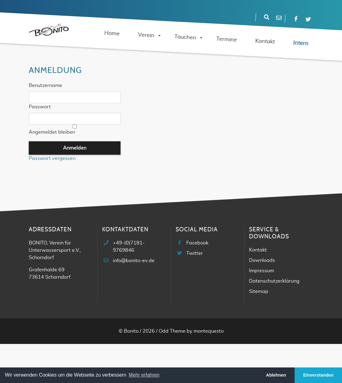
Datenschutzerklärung (274, 281)
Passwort (40, 106)
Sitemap (258, 291)
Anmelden (74, 148)
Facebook (197, 242)
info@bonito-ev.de (133, 260)
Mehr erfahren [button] (144, 375)
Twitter (194, 253)
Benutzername (45, 85)
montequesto (209, 331)
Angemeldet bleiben (52, 132)
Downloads (262, 260)
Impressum (261, 270)
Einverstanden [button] (318, 375)
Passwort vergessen (52, 158)
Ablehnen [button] (276, 375)
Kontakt (258, 250)
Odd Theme (172, 331)
